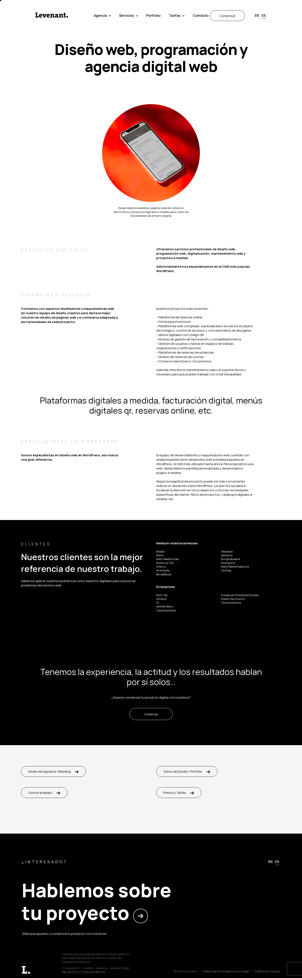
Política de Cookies (267, 971)
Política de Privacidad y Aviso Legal (226, 971)
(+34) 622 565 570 (93, 972)
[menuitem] (257, 16)
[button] (293, 5)
